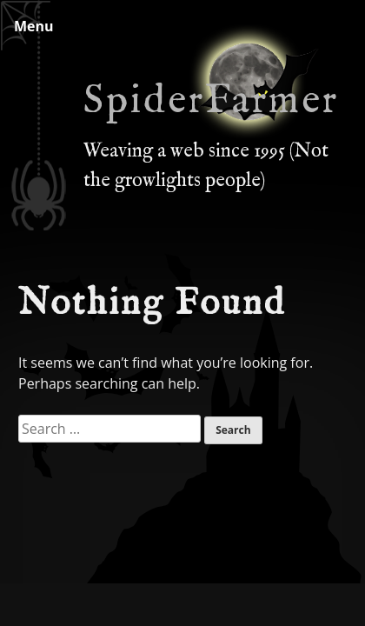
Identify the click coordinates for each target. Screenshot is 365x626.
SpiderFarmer (211, 102)
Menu (34, 26)
